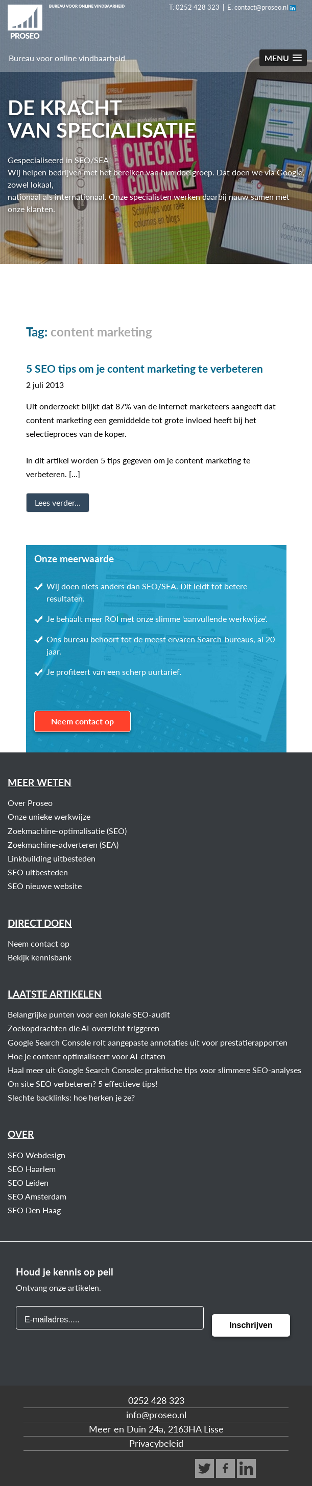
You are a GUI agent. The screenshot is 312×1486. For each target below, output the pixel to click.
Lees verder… (58, 502)
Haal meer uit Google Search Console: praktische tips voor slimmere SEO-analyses (154, 1070)
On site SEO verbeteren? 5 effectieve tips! (82, 1083)
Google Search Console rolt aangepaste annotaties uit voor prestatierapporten (147, 1042)
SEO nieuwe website (45, 886)
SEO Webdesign (36, 1155)
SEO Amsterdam (37, 1196)
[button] (283, 57)
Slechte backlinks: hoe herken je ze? (71, 1097)
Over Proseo (30, 802)
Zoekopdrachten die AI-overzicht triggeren (83, 1028)
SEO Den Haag (34, 1210)
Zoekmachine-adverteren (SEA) (63, 844)
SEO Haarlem (32, 1169)
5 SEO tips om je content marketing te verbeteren (144, 368)
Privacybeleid (156, 1443)
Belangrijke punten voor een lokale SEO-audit (89, 1014)
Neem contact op (82, 721)
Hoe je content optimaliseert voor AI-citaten (86, 1056)
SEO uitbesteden (38, 872)
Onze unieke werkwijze (49, 816)
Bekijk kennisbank (39, 957)
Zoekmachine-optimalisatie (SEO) (67, 831)
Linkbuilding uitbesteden (51, 858)
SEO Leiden (28, 1182)
